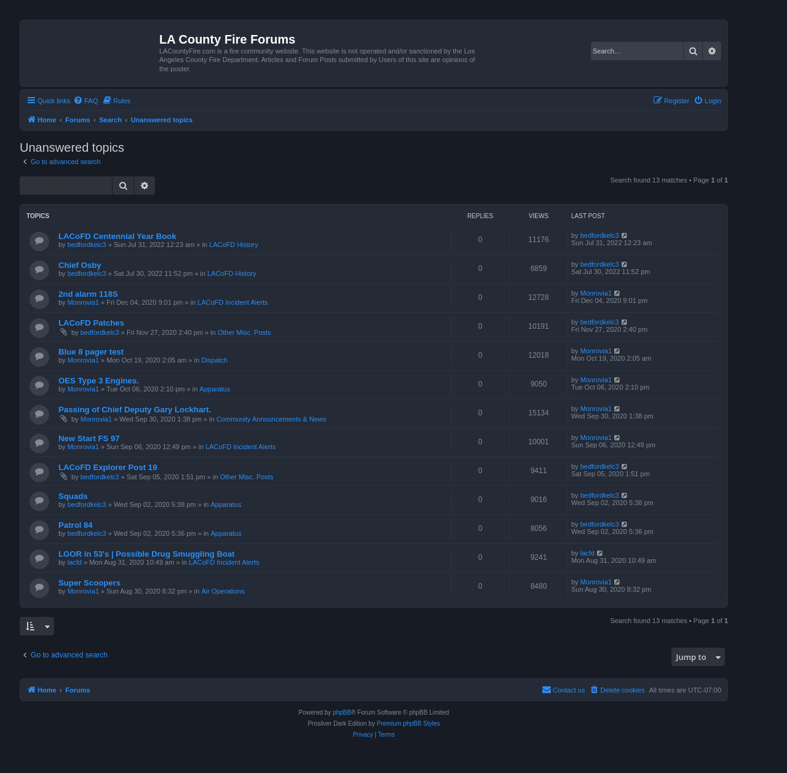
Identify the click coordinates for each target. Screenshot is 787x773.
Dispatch (214, 360)
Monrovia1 (83, 302)
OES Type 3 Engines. (98, 380)
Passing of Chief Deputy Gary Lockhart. (134, 409)
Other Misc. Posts (244, 332)
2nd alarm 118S (88, 294)
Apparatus (214, 389)
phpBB (342, 712)
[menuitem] (85, 100)
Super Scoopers (89, 582)
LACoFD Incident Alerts (232, 302)
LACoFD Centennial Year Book (117, 236)
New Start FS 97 (89, 438)
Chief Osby (79, 265)
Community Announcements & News (271, 419)
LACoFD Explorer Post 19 (107, 467)
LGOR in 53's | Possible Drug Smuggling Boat (146, 554)
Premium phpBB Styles (408, 723)
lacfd (75, 562)
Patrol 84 (75, 525)
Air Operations (222, 591)
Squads (73, 496)
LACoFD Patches (91, 323)
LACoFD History (233, 244)
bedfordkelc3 (87, 244)
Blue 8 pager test (91, 351)
